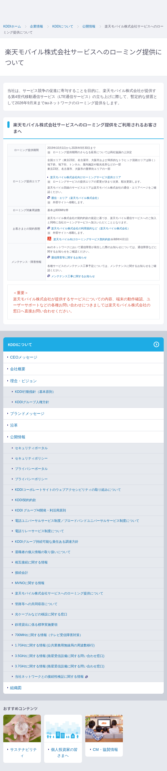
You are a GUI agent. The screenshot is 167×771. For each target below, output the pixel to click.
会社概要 (17, 369)
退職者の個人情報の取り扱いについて (43, 552)
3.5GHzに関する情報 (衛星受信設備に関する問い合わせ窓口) (59, 656)
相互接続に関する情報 (31, 562)
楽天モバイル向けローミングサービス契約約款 (79, 239)
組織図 (16, 688)
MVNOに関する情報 (29, 583)
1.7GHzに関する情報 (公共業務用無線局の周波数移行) (55, 645)
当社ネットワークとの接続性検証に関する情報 (51, 677)
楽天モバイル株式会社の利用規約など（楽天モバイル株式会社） (88, 228)
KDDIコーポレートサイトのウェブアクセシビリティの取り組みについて (68, 490)
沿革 (14, 425)
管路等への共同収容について (36, 604)
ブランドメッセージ (27, 413)
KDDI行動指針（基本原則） (35, 392)
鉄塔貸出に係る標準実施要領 (36, 625)
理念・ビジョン (23, 381)
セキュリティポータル (31, 448)
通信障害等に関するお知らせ (67, 257)
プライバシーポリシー (31, 479)
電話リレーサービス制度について (39, 531)
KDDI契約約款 (25, 500)
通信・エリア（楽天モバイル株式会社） (73, 197)
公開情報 (17, 437)
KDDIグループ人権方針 (32, 402)
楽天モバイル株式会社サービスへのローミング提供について (59, 593)
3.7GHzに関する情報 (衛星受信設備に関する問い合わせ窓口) (59, 666)
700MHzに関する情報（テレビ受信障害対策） (49, 635)
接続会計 (21, 573)
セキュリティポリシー (31, 458)
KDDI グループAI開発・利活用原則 (40, 510)
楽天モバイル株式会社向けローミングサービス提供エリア (85, 177)
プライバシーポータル (31, 469)
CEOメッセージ (23, 357)
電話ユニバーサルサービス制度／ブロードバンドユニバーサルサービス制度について (77, 521)
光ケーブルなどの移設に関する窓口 (41, 614)
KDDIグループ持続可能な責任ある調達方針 (46, 542)
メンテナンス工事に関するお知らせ (71, 276)
